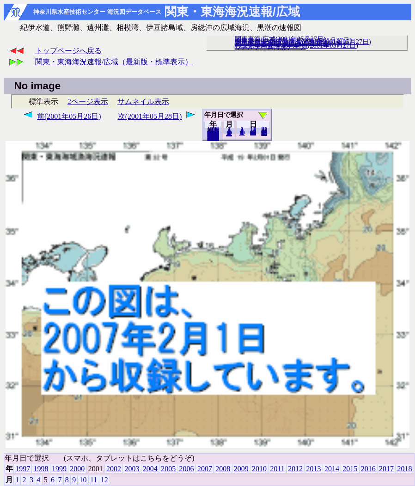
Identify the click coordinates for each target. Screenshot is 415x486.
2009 (241, 469)
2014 (331, 469)
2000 (77, 469)
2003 (131, 469)
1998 (41, 469)
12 (229, 133)
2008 (222, 469)
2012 (295, 469)
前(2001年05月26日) (69, 116)
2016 (368, 469)
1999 (59, 469)
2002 (113, 469)
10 (242, 132)
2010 (259, 469)
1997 (22, 469)
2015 (349, 469)
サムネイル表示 (143, 101)
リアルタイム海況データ (270, 46)
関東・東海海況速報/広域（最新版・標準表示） (113, 62)
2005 (168, 469)
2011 (277, 469)
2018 (213, 138)
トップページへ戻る (68, 51)
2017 (386, 469)
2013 (313, 469)
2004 (150, 469)
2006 (186, 469)
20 (253, 132)
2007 (204, 469)
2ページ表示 (87, 101)
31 (264, 133)
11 (93, 480)
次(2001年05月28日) (150, 116)
